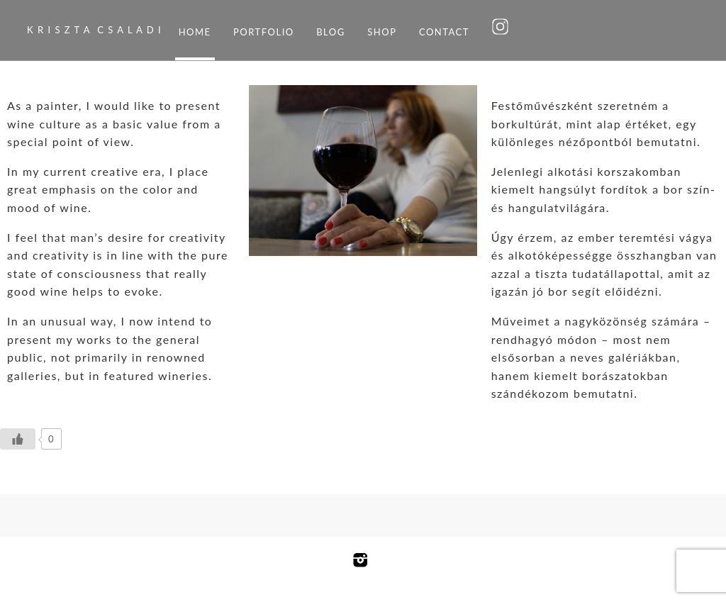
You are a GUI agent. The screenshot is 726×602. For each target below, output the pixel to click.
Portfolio (263, 32)
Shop (381, 32)
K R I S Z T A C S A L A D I (94, 29)
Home (195, 32)
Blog (330, 32)
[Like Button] (17, 439)
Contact (444, 32)
